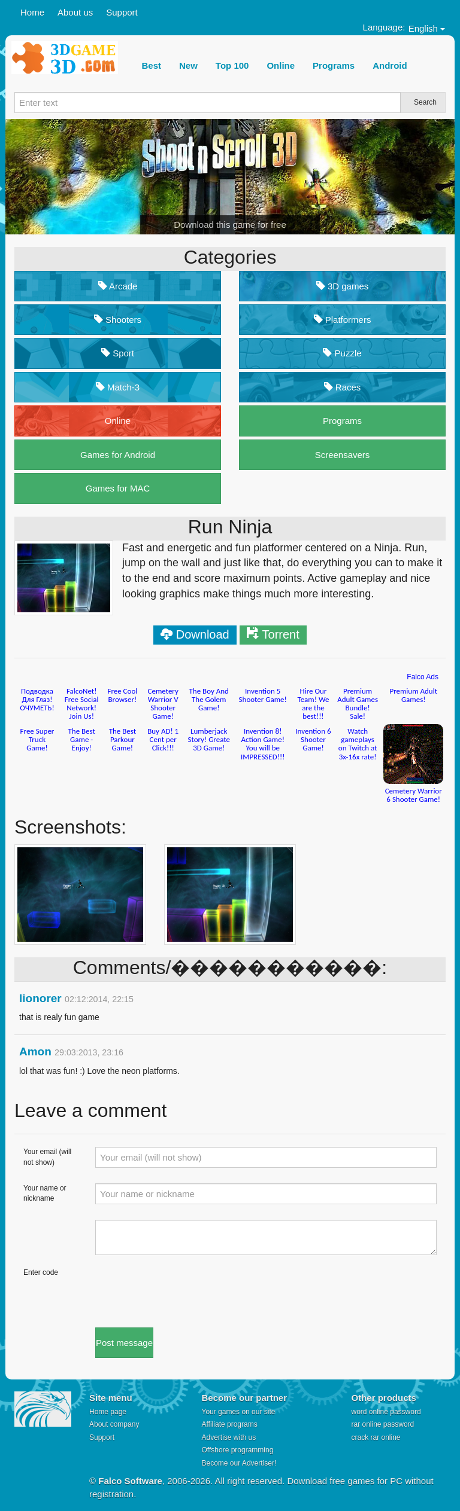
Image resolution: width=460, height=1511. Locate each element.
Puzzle (342, 353)
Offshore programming (238, 1450)
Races (342, 387)
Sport (117, 353)
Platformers (342, 320)
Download (202, 634)
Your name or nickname (44, 1193)
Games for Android (117, 455)
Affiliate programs (230, 1424)
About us (75, 12)
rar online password (383, 1424)
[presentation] (186, 1291)
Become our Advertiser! (239, 1463)
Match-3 (118, 387)
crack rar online (376, 1437)
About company (114, 1424)
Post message (124, 1343)
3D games (342, 286)
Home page (107, 1412)
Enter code (40, 1272)
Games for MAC (118, 488)
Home (32, 12)
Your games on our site (239, 1412)
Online (118, 421)
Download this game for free (230, 224)
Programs (342, 421)
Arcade (118, 286)
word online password (386, 1412)
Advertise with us (229, 1437)
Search (425, 102)
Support (122, 12)
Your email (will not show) (47, 1156)
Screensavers (342, 455)
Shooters (117, 320)
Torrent (280, 634)
